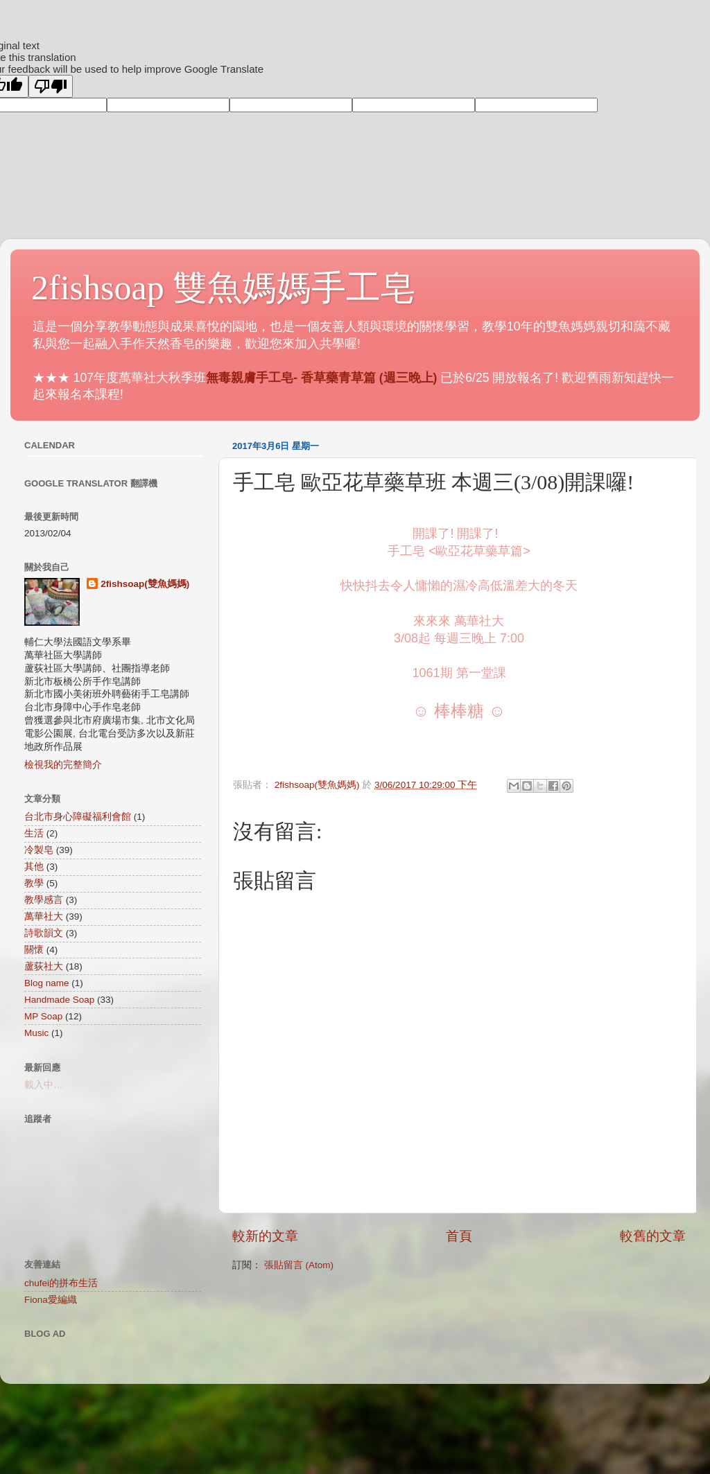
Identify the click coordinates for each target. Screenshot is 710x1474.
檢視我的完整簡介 (63, 765)
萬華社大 (43, 916)
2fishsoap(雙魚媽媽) (145, 584)
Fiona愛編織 (50, 1300)
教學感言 (43, 900)
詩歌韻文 (43, 933)
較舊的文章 (653, 1236)
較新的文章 (265, 1236)
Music (36, 1033)
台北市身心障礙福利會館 (77, 816)
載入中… (43, 1085)
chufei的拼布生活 (61, 1283)
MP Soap (43, 1016)
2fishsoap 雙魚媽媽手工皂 (223, 287)
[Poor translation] (50, 86)
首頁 (459, 1236)
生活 (34, 833)
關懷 (34, 950)
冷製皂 (38, 850)
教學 (34, 883)
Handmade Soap (59, 999)
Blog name (46, 983)
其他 (34, 866)
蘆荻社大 (43, 966)
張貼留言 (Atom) (299, 1265)
